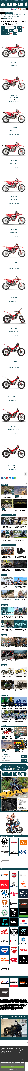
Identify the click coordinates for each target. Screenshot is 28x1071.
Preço (15, 33)
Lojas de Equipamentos (21, 1004)
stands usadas (19, 14)
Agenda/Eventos (13, 999)
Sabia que (4, 665)
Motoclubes (20, 1008)
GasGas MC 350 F (14, 265)
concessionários (12, 14)
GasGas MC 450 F (14, 297)
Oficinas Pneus (10, 1004)
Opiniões (4, 575)
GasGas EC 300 (13, 130)
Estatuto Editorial (16, 1048)
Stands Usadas (19, 1002)
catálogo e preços (9, 12)
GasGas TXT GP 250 (13, 331)
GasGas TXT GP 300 (13, 364)
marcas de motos (4, 14)
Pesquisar (24, 756)
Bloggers (3, 1009)
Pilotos (8, 1009)
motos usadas (16, 12)
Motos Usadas (4, 999)
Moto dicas (4, 695)
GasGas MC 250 (13, 199)
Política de (12, 1069)
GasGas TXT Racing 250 (13, 396)
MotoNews (4, 484)
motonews (25, 14)
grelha (5, 18)
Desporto (4, 635)
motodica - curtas (15, 16)
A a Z (19, 27)
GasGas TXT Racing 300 (13, 465)
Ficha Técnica (9, 1048)
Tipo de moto (4, 30)
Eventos (3, 725)
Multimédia (4, 605)
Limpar (3, 27)
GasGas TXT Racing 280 (13, 429)
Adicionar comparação (14, 68)
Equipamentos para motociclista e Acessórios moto (14, 1001)
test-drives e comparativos (6, 16)
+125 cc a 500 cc (5, 33)
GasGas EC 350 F (14, 163)
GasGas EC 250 (13, 65)
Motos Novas (21, 999)
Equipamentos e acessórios (8, 545)
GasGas (12, 30)
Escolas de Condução (10, 1008)
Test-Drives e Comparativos (8, 515)
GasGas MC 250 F (14, 232)
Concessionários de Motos (7, 1002)
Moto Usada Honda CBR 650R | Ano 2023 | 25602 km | (14, 1026)
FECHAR (12, 1067)
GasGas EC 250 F (14, 98)
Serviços (13, 1009)
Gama (20, 30)
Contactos (3, 1048)
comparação (9, 18)
